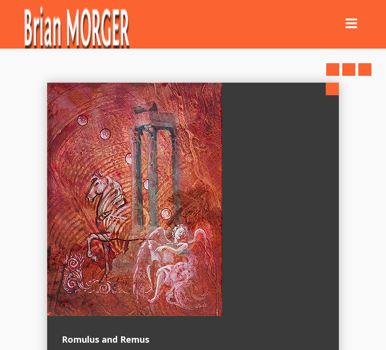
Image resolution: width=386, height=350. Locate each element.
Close (332, 89)
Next (364, 69)
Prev (332, 69)
